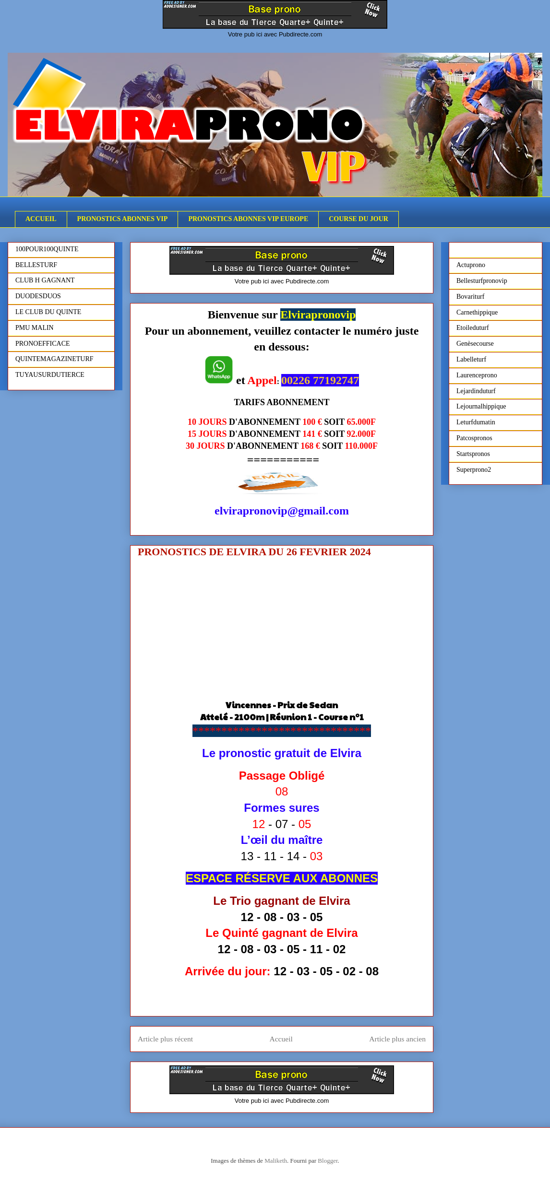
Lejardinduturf (476, 391)
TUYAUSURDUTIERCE (49, 374)
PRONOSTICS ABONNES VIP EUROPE (248, 218)
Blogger (327, 1160)
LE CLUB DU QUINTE (48, 311)
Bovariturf (470, 296)
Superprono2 (473, 469)
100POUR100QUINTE (46, 249)
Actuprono (470, 265)
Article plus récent (165, 1039)
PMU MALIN (34, 327)
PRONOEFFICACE (42, 343)
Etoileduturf (472, 327)
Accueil (281, 1039)
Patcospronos (474, 438)
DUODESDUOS (38, 296)
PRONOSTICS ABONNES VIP (122, 218)
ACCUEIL (41, 218)
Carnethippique (477, 312)
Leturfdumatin (475, 422)
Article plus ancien (397, 1039)
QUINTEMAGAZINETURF (54, 358)
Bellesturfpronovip (481, 280)
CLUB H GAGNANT (45, 280)
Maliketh (275, 1160)
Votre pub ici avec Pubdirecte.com (275, 34)
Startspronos (473, 453)
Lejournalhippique (481, 406)
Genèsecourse (475, 343)
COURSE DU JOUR (358, 218)
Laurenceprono (476, 375)
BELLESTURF (36, 265)
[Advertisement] (282, 631)
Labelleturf (471, 359)
